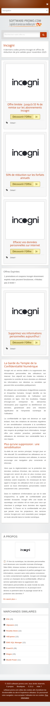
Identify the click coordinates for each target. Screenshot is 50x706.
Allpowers (10, 625)
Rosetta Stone (12, 631)
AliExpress (10, 637)
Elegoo (9, 654)
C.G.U (30, 686)
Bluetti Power (11, 660)
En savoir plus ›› (10, 599)
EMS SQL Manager (14, 642)
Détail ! (11, 123)
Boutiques (21, 686)
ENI (7, 619)
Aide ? (39, 686)
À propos (9, 686)
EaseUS (9, 648)
